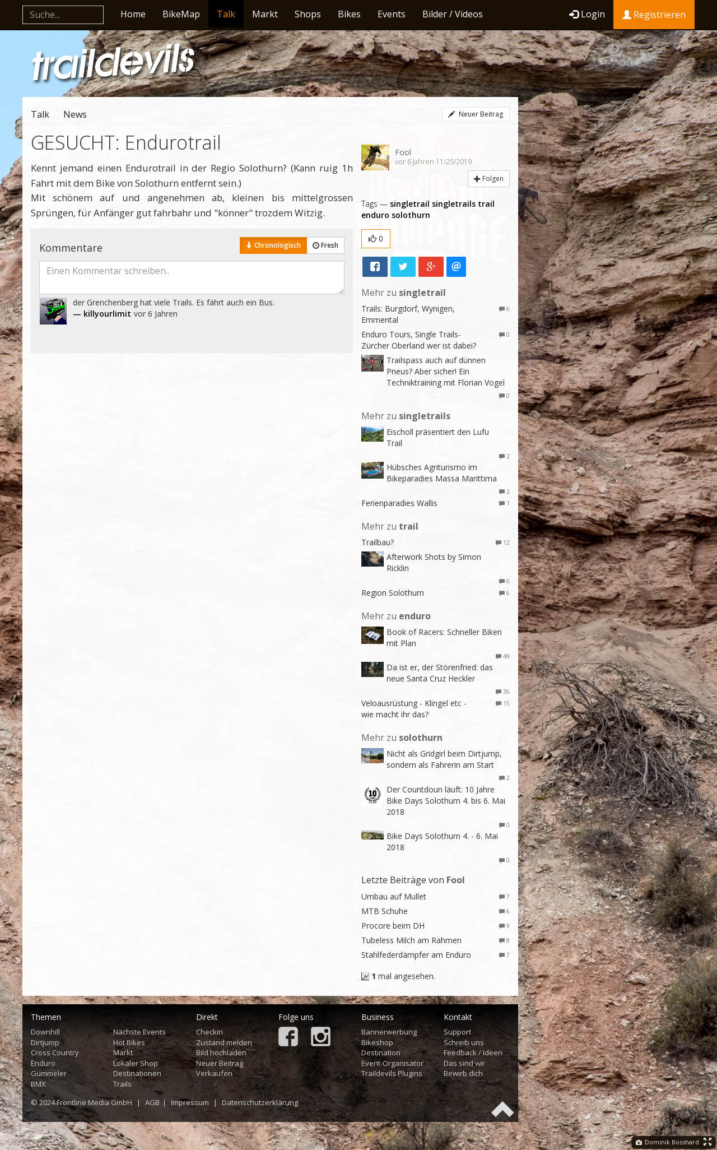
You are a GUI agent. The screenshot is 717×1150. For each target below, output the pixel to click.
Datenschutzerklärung (260, 1102)
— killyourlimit (102, 313)
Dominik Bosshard (667, 1142)
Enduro (43, 1063)
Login (587, 14)
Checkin (209, 1032)
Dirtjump (45, 1042)
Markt (265, 14)
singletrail (410, 203)
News (75, 114)
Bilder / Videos (452, 14)
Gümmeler (49, 1073)
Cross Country (55, 1052)
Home (133, 14)
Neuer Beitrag (475, 114)
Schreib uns (464, 1042)
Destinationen (137, 1073)
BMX (38, 1084)
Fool (403, 152)
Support (457, 1032)
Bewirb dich (463, 1073)
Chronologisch (273, 245)
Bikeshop (377, 1042)
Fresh (325, 245)
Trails (122, 1084)
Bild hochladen (221, 1052)
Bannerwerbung (389, 1032)
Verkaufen (214, 1073)
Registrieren (654, 14)
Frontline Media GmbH (94, 1102)
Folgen (489, 178)
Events (392, 14)
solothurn (411, 215)
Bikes (349, 14)
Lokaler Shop (135, 1063)
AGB (152, 1102)
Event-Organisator (392, 1063)
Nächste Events (139, 1032)
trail (486, 203)
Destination (381, 1052)
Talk (226, 14)
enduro (375, 215)
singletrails (454, 203)
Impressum (190, 1102)
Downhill (45, 1032)
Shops (308, 14)
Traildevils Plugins (391, 1073)
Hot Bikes (129, 1042)
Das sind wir (464, 1063)
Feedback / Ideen (473, 1052)
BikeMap (181, 14)
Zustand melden (224, 1042)
